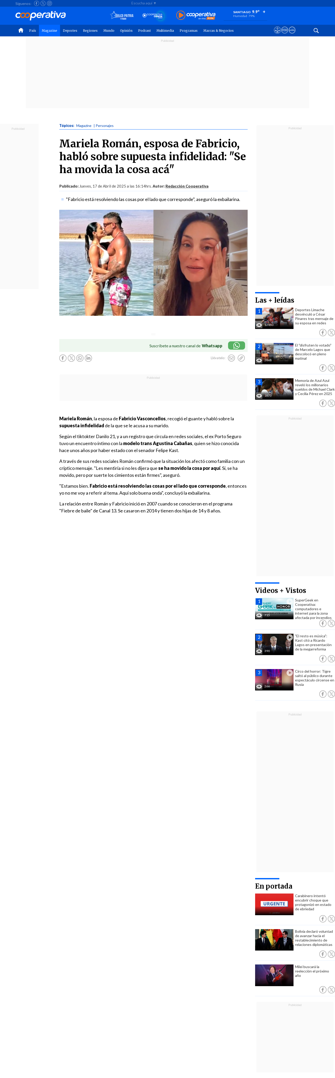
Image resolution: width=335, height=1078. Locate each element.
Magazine (49, 31)
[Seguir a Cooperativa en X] (43, 3)
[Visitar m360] (284, 34)
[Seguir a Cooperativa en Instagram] (49, 3)
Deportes (70, 31)
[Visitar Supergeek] (292, 34)
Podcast (144, 31)
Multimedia (165, 31)
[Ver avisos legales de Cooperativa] (277, 34)
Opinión (126, 31)
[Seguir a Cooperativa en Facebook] (36, 3)
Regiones (90, 31)
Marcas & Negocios (218, 31)
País (32, 31)
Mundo (108, 31)
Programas (189, 31)
